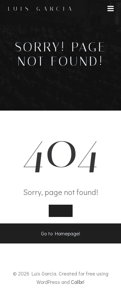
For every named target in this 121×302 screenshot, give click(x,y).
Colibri (78, 281)
